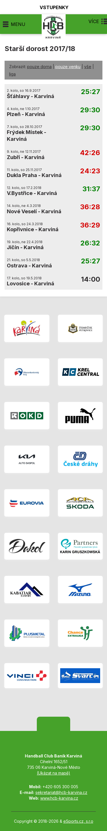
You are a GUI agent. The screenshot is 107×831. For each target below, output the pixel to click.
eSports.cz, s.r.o (78, 821)
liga (12, 74)
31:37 (91, 189)
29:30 (90, 110)
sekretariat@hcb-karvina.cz (61, 792)
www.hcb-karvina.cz (59, 798)
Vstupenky (50, 7)
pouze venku (67, 66)
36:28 (90, 207)
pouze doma (39, 66)
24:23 (90, 171)
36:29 (90, 225)
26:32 (90, 243)
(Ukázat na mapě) (53, 773)
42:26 (90, 153)
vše (87, 66)
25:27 (90, 92)
